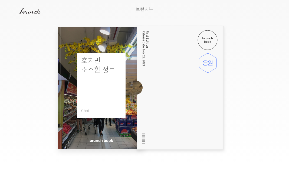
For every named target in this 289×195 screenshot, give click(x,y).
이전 (258, 19)
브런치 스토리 (34, 11)
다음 (271, 19)
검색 (278, 11)
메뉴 (11, 11)
